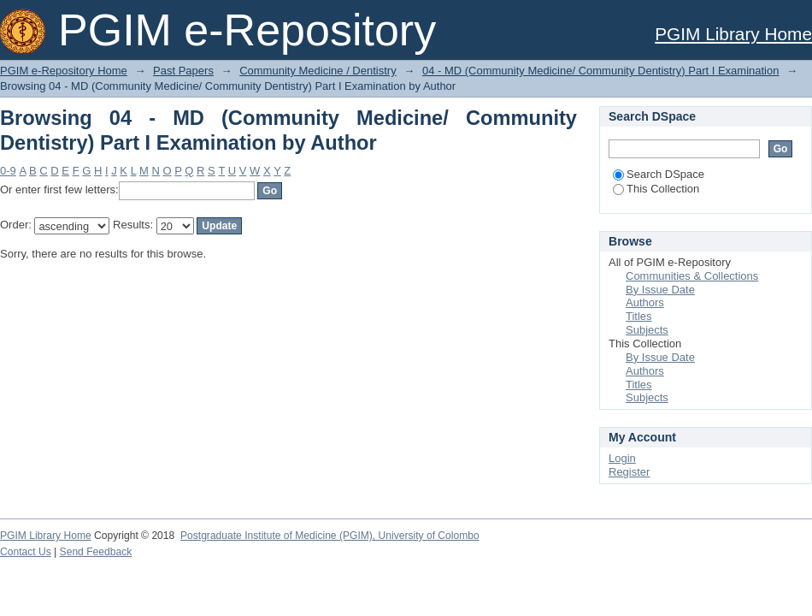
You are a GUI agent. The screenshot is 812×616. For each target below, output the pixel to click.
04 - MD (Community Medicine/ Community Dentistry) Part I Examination (601, 70)
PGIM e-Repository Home (63, 70)
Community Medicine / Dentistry (318, 70)
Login (622, 458)
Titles (639, 316)
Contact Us (25, 552)
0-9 (8, 170)
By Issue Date (660, 289)
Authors (645, 302)
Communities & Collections (692, 276)
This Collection (656, 188)
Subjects (647, 329)
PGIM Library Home (733, 34)
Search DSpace (658, 174)
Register (629, 471)
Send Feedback (96, 552)
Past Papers (183, 70)
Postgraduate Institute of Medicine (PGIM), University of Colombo (330, 536)
